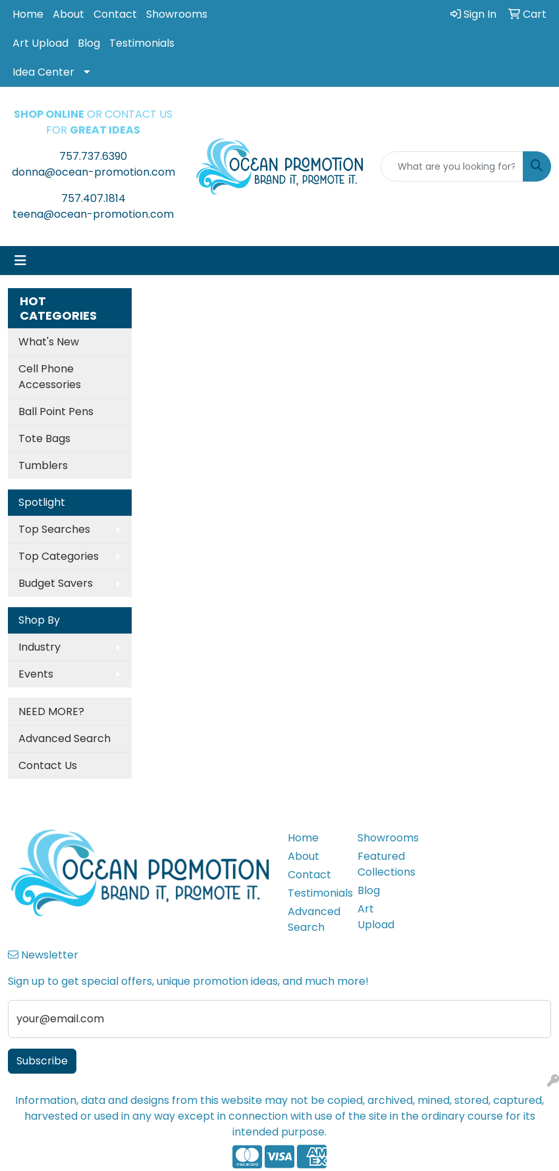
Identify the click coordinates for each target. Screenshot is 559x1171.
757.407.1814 (93, 198)
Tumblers (43, 465)
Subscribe (42, 1060)
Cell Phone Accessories (49, 376)
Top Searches (54, 529)
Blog (89, 43)
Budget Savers (55, 583)
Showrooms (176, 14)
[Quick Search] (452, 166)
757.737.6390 (93, 156)
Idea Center (43, 72)
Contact (115, 14)
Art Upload (40, 43)
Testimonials (141, 43)
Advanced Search (64, 738)
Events (35, 674)
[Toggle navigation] (20, 260)
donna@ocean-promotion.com (93, 172)
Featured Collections (385, 864)
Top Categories (58, 556)
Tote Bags (44, 438)
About (68, 14)
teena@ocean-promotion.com (93, 214)
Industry (39, 647)
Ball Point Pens (55, 411)
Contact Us (47, 765)
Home (28, 14)
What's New (48, 341)
